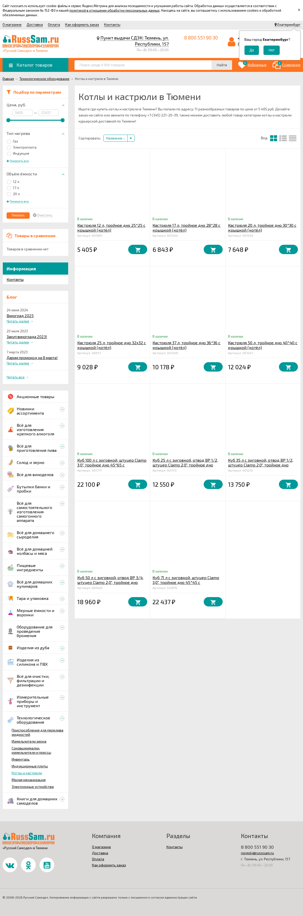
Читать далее (18, 321)
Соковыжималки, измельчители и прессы (31, 750)
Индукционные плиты (30, 766)
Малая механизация (29, 780)
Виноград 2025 (20, 315)
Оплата (54, 24)
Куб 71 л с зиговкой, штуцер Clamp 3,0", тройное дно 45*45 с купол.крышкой (186, 582)
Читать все (16, 377)
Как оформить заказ (82, 24)
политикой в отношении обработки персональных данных (114, 10)
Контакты (112, 24)
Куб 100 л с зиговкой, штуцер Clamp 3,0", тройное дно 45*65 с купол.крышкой (111, 465)
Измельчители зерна (29, 741)
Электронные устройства (33, 786)
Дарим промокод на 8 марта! (32, 357)
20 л (13, 194)
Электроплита (21, 147)
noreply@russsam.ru (257, 853)
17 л (13, 188)
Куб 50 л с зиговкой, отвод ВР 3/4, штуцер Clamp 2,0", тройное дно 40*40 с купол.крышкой (110, 582)
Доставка (35, 24)
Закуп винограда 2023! (27, 336)
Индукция (18, 153)
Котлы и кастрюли (27, 773)
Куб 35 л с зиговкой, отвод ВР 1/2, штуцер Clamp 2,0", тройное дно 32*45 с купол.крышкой (260, 465)
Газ (12, 141)
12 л (13, 181)
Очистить (44, 215)
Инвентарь (21, 759)
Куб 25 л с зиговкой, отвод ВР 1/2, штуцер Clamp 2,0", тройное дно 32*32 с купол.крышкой (185, 465)
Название (115, 138)
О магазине (12, 24)
